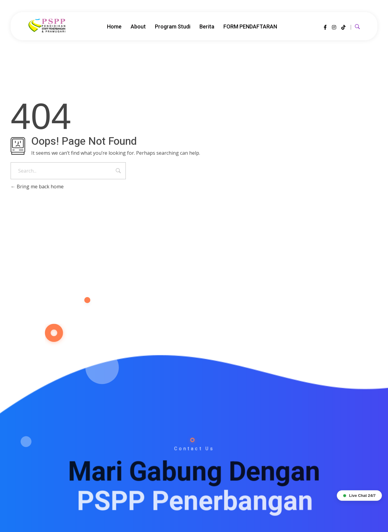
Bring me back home (37, 186)
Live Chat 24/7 (359, 495)
